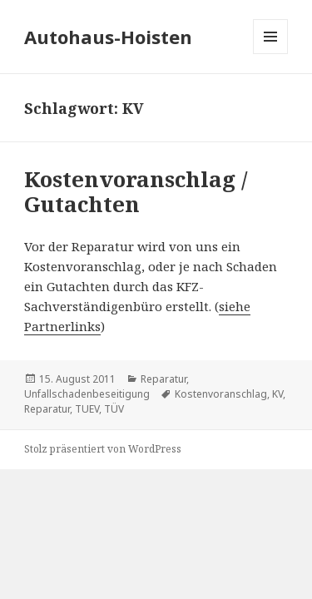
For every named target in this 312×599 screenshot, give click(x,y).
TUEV (87, 409)
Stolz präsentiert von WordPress (102, 449)
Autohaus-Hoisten (108, 36)
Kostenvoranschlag (221, 394)
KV (277, 394)
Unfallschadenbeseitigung (87, 394)
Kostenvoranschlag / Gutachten (135, 191)
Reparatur (163, 379)
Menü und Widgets (271, 53)
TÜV (114, 409)
